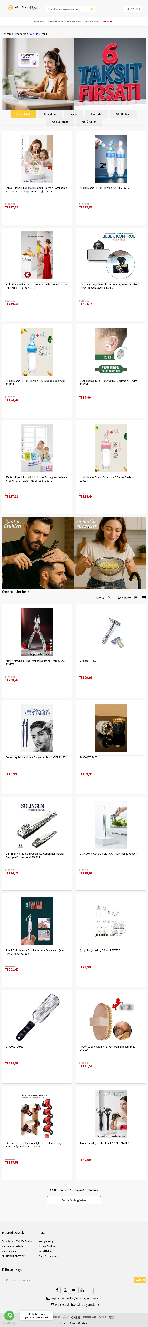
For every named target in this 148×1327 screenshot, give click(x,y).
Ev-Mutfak (50, 114)
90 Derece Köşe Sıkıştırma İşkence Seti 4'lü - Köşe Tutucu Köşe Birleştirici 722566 (34, 1144)
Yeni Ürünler (89, 121)
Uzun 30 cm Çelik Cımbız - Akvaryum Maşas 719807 (108, 853)
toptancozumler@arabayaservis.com (74, 1298)
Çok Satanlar (60, 121)
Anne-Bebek (23, 114)
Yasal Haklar (45, 1251)
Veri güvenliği (46, 1241)
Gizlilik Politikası (48, 1246)
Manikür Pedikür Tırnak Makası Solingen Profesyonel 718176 (35, 662)
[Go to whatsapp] (9, 1315)
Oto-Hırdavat (92, 21)
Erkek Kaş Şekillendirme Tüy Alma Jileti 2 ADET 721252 (36, 757)
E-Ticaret (64, 1323)
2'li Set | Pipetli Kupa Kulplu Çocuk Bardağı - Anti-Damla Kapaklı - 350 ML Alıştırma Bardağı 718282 (36, 189)
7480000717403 (88, 757)
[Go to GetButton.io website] (9, 1323)
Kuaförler (96, 114)
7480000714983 (14, 1046)
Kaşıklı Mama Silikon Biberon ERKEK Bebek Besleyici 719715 (35, 382)
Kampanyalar (9, 1251)
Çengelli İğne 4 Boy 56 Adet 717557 (100, 950)
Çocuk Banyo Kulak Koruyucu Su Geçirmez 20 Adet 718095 (108, 382)
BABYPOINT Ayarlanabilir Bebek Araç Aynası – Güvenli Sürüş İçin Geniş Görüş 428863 (110, 286)
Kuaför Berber (74, 21)
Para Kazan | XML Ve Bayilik (17, 1241)
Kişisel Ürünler (55, 21)
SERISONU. (108, 21)
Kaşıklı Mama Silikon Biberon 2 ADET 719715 (104, 188)
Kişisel (73, 114)
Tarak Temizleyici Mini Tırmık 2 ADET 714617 (104, 1143)
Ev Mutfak (39, 21)
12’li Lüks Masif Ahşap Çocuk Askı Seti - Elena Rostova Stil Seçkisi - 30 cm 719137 (36, 286)
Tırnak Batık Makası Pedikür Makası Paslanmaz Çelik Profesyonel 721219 (35, 951)
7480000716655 (88, 661)
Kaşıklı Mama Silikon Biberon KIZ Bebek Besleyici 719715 (107, 478)
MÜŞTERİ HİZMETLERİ (14, 1256)
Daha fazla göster (74, 1200)
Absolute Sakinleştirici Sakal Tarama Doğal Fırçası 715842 (108, 1048)
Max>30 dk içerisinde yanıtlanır (75, 1304)
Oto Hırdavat (124, 114)
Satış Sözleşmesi (48, 1256)
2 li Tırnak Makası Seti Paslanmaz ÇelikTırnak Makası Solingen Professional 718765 (35, 855)
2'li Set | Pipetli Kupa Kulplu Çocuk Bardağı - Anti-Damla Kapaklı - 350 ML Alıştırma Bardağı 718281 (36, 478)
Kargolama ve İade (13, 1246)
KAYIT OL (140, 1280)
